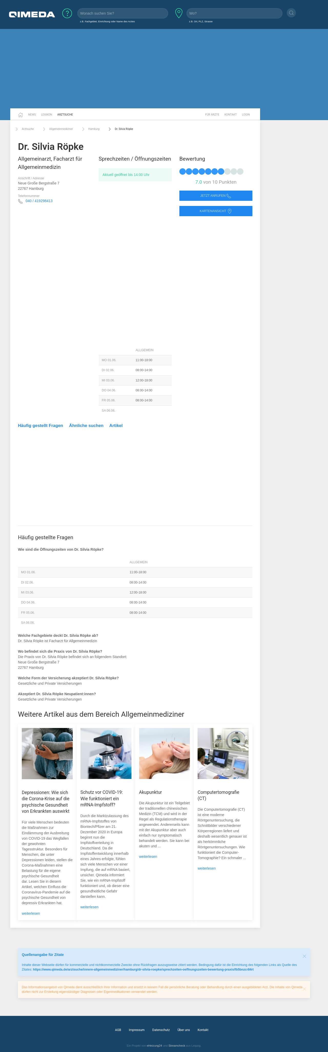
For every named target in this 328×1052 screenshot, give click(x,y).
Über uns (184, 1030)
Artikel (116, 425)
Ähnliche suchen (86, 425)
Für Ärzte (212, 114)
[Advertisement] (164, 69)
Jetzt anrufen (216, 196)
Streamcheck (176, 1045)
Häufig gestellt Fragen (40, 425)
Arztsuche (65, 114)
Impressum (137, 1030)
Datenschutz (161, 1030)
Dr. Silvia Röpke (120, 129)
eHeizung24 (154, 1045)
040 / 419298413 (39, 201)
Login (246, 114)
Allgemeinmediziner (57, 129)
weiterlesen (31, 913)
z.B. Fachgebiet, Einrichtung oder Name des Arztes (107, 21)
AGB (118, 1030)
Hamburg (90, 129)
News (32, 114)
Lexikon (46, 114)
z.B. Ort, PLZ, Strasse (201, 21)
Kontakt (230, 114)
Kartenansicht (216, 211)
